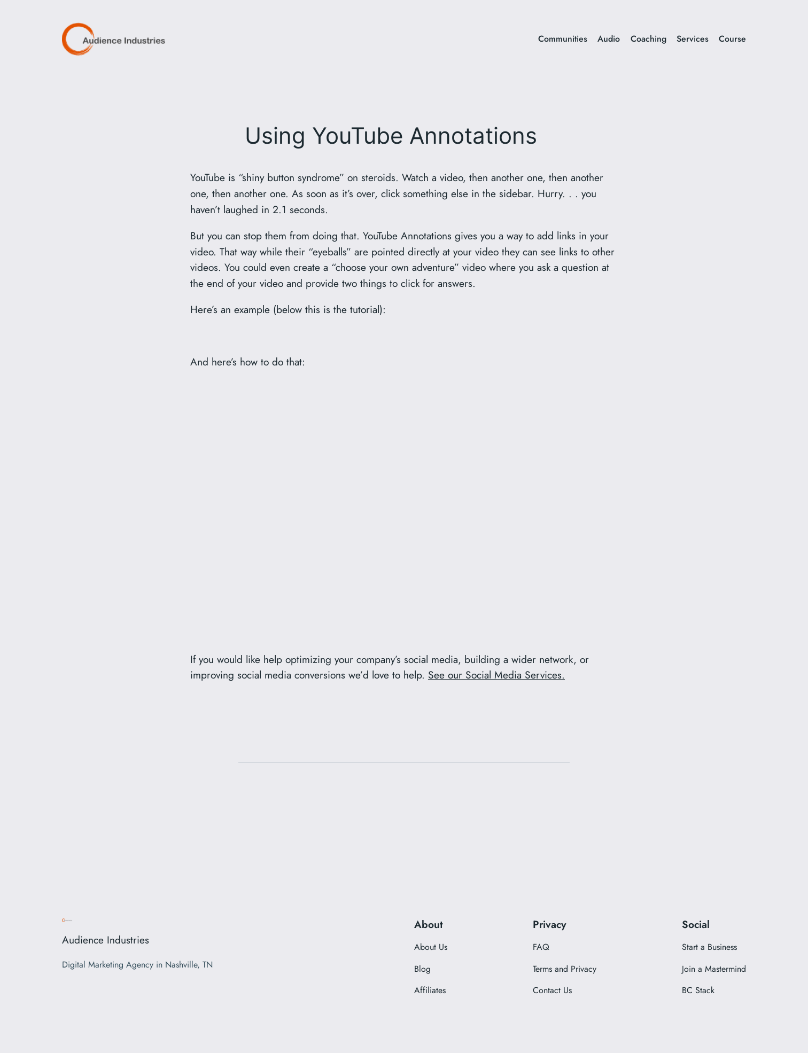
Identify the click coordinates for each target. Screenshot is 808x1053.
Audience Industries (105, 939)
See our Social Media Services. (496, 674)
